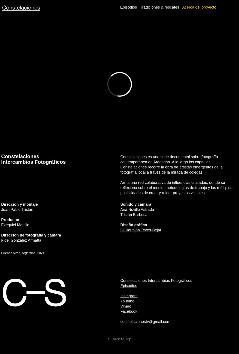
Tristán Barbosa (133, 215)
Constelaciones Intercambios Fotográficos (156, 280)
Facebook (128, 311)
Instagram (128, 296)
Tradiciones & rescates (159, 7)
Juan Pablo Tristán (17, 209)
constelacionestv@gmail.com (145, 322)
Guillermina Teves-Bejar (140, 230)
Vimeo (125, 306)
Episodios (128, 7)
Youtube (127, 301)
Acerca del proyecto (199, 7)
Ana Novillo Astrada (137, 209)
